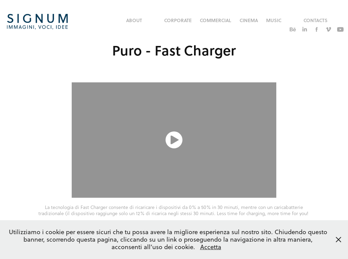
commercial (215, 20)
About (134, 20)
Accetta (210, 247)
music (273, 20)
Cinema (249, 20)
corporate (178, 20)
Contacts (315, 20)
